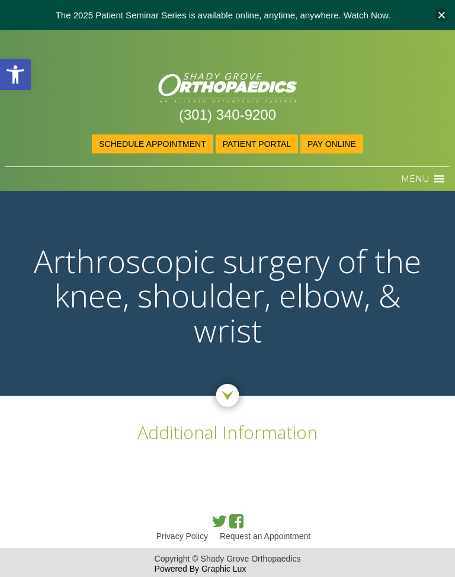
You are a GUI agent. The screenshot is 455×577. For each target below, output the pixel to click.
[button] (15, 74)
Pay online (331, 144)
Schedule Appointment (152, 144)
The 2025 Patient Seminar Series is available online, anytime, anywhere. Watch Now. (223, 15)
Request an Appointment (265, 536)
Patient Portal (257, 144)
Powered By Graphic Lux (200, 568)
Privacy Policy (182, 536)
